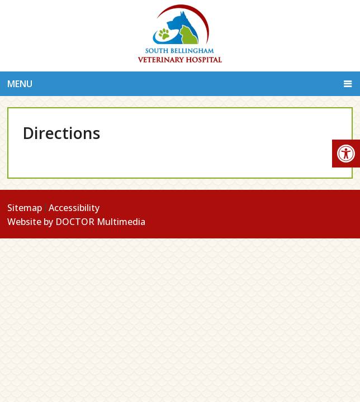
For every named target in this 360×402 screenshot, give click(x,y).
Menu (19, 84)
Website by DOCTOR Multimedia (76, 222)
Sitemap (24, 208)
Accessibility (74, 208)
